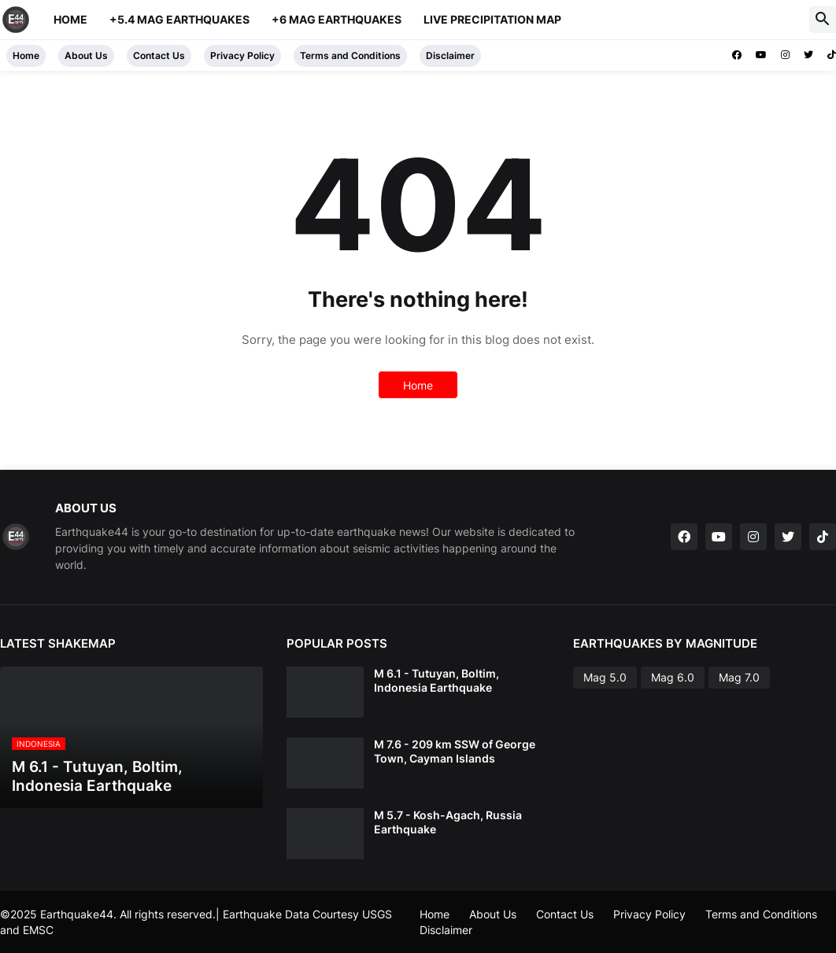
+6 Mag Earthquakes (336, 19)
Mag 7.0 (739, 677)
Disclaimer (450, 55)
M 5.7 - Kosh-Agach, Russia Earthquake (448, 822)
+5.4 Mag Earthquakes (179, 19)
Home (70, 19)
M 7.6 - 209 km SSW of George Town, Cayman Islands (454, 751)
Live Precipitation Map (492, 19)
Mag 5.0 (605, 677)
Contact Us (159, 55)
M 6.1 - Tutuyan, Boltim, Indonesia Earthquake (436, 680)
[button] (822, 19)
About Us (86, 55)
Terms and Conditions (350, 55)
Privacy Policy (242, 55)
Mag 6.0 (672, 677)
